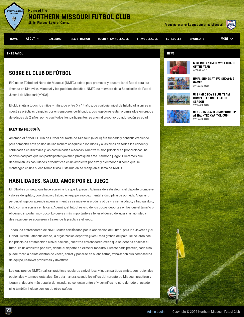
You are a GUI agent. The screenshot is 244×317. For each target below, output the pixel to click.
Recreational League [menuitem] (113, 39)
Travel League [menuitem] (147, 39)
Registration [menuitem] (80, 39)
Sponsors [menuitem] (197, 39)
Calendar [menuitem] (55, 39)
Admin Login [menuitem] (155, 312)
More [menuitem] (227, 38)
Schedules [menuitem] (173, 39)
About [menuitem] (33, 38)
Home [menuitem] (14, 39)
